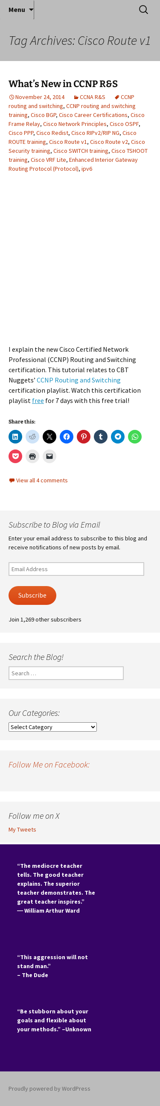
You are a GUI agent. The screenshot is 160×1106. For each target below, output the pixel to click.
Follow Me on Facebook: (49, 764)
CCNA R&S (92, 97)
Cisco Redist (52, 133)
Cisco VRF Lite (48, 159)
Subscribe (32, 595)
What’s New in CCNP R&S (63, 84)
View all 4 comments (42, 480)
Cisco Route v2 (109, 142)
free (38, 400)
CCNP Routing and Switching (79, 380)
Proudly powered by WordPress (49, 1088)
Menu (17, 9)
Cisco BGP (43, 115)
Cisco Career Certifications (93, 115)
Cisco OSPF (124, 124)
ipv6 (86, 168)
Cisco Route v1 (68, 142)
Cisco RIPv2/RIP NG (95, 133)
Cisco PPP (21, 133)
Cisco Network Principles (75, 124)
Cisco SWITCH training (80, 151)
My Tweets (22, 829)
